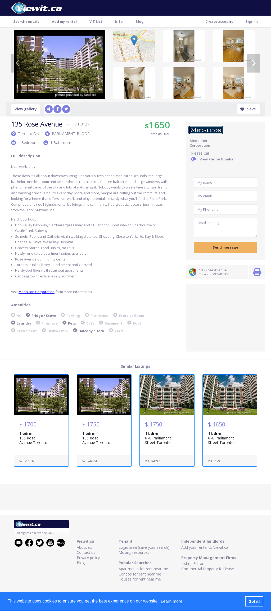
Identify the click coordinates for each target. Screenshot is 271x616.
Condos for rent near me (140, 574)
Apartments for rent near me (143, 568)
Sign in (252, 21)
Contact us (86, 552)
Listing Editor (192, 563)
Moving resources (134, 552)
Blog (140, 21)
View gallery (26, 108)
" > (59, 64)
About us (84, 547)
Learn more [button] (171, 601)
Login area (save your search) (144, 547)
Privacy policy (88, 557)
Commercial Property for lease (207, 568)
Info (119, 21)
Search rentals (26, 21)
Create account (219, 21)
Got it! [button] (254, 601)
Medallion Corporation (37, 291)
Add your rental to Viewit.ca (204, 547)
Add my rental (64, 21)
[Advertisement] (225, 317)
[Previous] (17, 63)
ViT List (95, 21)
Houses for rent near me (140, 579)
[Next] (253, 63)
